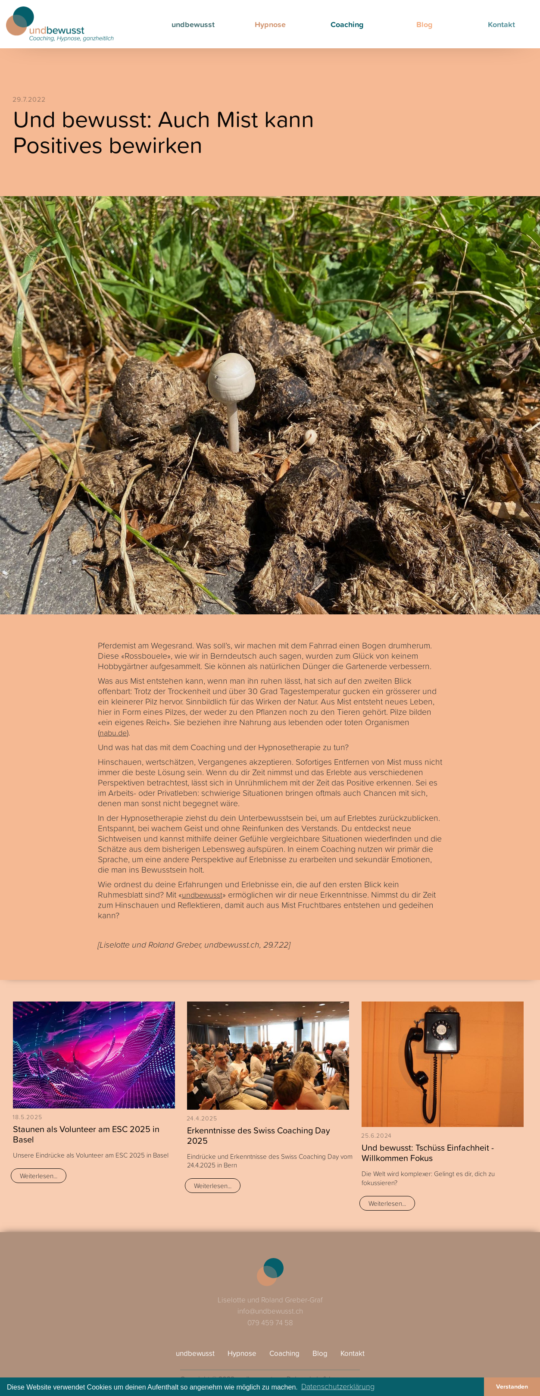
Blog (424, 24)
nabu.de (113, 732)
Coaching (347, 24)
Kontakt (501, 24)
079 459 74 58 (270, 1322)
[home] (60, 24)
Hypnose (270, 24)
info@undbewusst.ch (270, 1311)
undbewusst (193, 24)
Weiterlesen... (38, 1175)
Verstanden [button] (512, 1386)
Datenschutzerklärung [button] (338, 1386)
